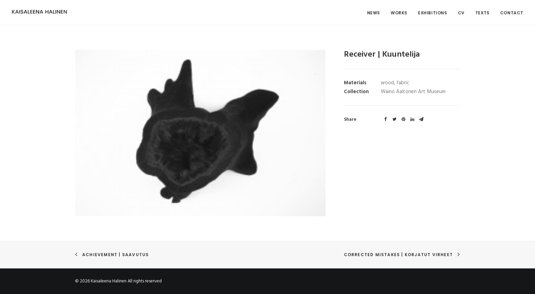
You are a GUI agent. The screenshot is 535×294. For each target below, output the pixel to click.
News (373, 13)
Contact (511, 13)
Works (399, 13)
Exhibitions (432, 13)
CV (461, 13)
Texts (482, 13)
